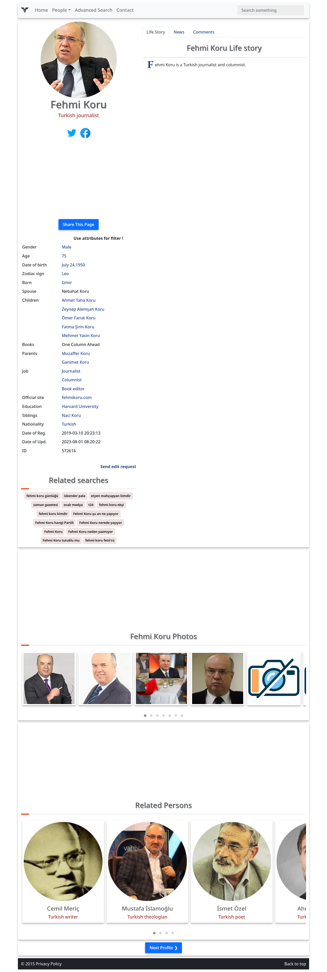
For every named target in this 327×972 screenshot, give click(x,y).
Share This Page (78, 224)
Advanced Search (93, 10)
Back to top (295, 964)
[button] (145, 715)
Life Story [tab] (156, 32)
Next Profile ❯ (163, 948)
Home (41, 10)
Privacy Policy (49, 964)
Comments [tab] (203, 32)
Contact (125, 10)
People (59, 10)
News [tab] (179, 32)
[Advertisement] (78, 179)
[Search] (270, 10)
